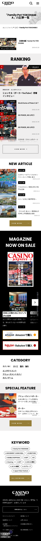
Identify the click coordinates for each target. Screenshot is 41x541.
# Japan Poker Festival (20, 471)
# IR (33, 457)
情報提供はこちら (21, 509)
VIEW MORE (17, 223)
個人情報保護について (27, 530)
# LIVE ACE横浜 (29, 462)
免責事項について (7, 520)
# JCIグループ (26, 466)
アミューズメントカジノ (12, 374)
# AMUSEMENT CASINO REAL (14, 453)
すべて (15, 366)
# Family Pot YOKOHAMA (20, 449)
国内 (21, 366)
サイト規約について (8, 530)
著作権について (25, 516)
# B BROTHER (31, 453)
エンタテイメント (10, 370)
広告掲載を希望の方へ (27, 524)
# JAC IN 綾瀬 (14, 466)
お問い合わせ (24, 520)
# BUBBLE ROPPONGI (13, 457)
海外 (27, 366)
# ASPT (26, 457)
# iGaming (9, 462)
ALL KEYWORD (18, 478)
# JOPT (19, 462)
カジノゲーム (8, 377)
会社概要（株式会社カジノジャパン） (10, 525)
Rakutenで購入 (25, 345)
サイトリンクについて (9, 516)
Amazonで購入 (25, 335)
